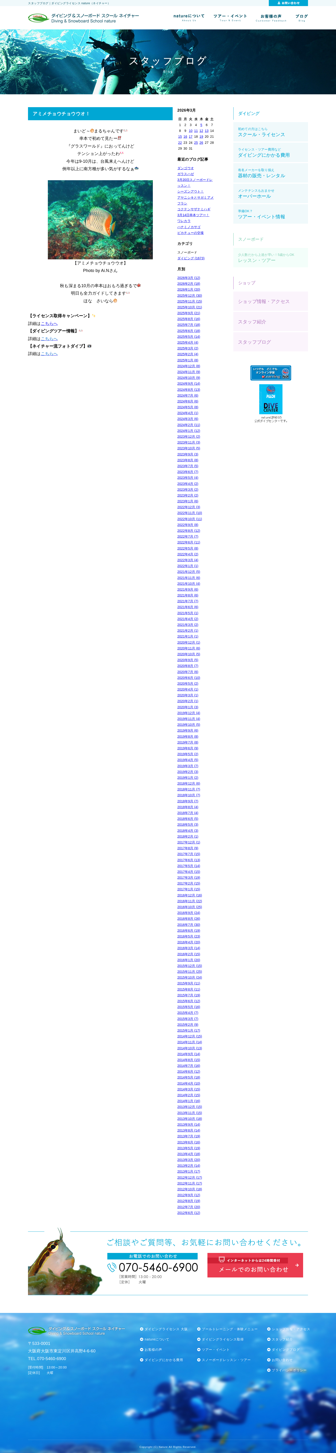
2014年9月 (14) (188, 1054)
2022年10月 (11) (189, 519)
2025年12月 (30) (189, 295)
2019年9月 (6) (187, 730)
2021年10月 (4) (188, 583)
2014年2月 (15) (188, 1095)
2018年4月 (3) (187, 830)
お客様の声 (153, 1349)
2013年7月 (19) (188, 1136)
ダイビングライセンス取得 (223, 1339)
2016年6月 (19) (188, 930)
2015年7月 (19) (188, 995)
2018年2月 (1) (187, 836)
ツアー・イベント (216, 1349)
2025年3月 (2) (187, 348)
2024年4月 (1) (187, 413)
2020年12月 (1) (188, 642)
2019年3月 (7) (187, 766)
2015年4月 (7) (187, 1013)
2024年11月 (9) (188, 372)
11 (196, 131)
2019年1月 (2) (187, 777)
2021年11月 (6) (188, 578)
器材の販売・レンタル (273, 173)
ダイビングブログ (286, 1349)
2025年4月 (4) (187, 342)
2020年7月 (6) (187, 672)
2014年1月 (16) (188, 1101)
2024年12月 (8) (188, 366)
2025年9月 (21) (188, 313)
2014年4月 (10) (188, 1083)
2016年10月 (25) (189, 907)
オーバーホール (273, 194)
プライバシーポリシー (289, 1370)
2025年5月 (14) (188, 337)
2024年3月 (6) (187, 419)
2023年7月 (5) (187, 466)
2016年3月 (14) (188, 948)
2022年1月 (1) (187, 566)
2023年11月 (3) (188, 442)
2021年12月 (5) (188, 572)
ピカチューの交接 (190, 233)
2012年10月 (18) (189, 1189)
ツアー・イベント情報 (273, 214)
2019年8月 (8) (187, 736)
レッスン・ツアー (273, 258)
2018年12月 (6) (188, 783)
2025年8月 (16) (188, 319)
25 (196, 143)
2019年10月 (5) (188, 724)
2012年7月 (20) (188, 1207)
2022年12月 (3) (188, 507)
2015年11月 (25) (189, 971)
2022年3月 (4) (187, 560)
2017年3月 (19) (188, 877)
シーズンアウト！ (190, 191)
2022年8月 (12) (188, 531)
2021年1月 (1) (187, 636)
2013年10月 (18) (189, 1119)
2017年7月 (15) (188, 854)
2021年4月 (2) (187, 619)
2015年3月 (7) (187, 1019)
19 (201, 136)
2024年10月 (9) (188, 378)
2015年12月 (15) (189, 966)
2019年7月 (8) (187, 742)
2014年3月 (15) (188, 1089)
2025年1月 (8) (187, 360)
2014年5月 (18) (188, 1077)
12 (201, 131)
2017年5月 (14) (188, 866)
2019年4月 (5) (187, 760)
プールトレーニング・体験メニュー (230, 1329)
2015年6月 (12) (188, 1001)
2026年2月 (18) (188, 284)
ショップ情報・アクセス (264, 301)
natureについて (157, 1339)
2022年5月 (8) (187, 548)
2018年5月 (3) (187, 824)
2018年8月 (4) (187, 807)
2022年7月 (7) (187, 536)
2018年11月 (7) (188, 789)
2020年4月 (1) (187, 689)
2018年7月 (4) (187, 813)
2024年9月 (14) (188, 383)
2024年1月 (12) (188, 431)
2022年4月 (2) (187, 554)
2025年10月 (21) (189, 307)
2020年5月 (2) (187, 683)
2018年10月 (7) (188, 795)
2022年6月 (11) (188, 542)
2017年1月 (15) (188, 889)
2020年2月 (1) (187, 701)
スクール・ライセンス (273, 132)
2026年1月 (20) (188, 289)
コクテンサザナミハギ (193, 209)
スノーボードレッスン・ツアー (226, 1360)
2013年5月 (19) (188, 1148)
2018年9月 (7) (187, 801)
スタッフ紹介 (252, 321)
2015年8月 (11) (188, 989)
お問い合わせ (282, 1360)
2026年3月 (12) (188, 278)
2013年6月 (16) (188, 1142)
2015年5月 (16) (188, 1007)
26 (201, 143)
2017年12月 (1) (188, 842)
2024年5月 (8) (187, 407)
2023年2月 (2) (187, 495)
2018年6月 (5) (187, 819)
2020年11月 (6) (188, 648)
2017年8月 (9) (187, 848)
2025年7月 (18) (188, 325)
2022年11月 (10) (189, 513)
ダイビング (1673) (191, 258)
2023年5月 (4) (187, 478)
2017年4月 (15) (188, 872)
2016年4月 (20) (188, 942)
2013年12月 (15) (189, 1107)
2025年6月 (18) (188, 331)
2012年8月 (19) (188, 1201)
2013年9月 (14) (188, 1124)
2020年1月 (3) (187, 707)
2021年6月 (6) (187, 607)
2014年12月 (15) (189, 1036)
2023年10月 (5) (188, 448)
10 (190, 131)
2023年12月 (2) (188, 436)
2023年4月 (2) (187, 484)
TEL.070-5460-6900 (47, 1358)
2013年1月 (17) (188, 1171)
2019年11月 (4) (188, 719)
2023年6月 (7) (187, 472)
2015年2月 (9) (187, 1024)
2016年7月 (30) (188, 925)
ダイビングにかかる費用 (273, 153)
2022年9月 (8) (187, 525)
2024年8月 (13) (188, 389)
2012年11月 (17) (189, 1183)
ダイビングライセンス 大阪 (166, 1329)
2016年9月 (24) (188, 913)
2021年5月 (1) (187, 613)
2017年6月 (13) (188, 860)
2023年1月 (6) (187, 501)
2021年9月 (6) (187, 589)
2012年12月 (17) (189, 1177)
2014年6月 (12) (188, 1071)
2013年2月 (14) (188, 1165)
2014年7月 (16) (188, 1066)
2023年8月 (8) (187, 460)
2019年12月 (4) (188, 713)
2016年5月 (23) (188, 936)
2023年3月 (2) (187, 489)
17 (190, 136)
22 (180, 143)
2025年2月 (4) (187, 354)
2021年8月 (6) (187, 595)
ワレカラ (184, 221)
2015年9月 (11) (188, 983)
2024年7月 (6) (187, 395)
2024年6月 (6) (187, 401)
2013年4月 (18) (188, 1154)
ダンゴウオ (185, 168)
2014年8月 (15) (188, 1060)
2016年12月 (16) (189, 895)
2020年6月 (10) (188, 678)
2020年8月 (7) (187, 666)
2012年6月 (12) (188, 1213)
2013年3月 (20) (188, 1160)
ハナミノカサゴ (188, 227)
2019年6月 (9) (187, 748)
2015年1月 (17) (188, 1030)
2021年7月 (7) (187, 601)
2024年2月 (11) (188, 425)
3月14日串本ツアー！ (193, 215)
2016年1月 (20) (188, 960)
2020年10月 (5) (188, 654)
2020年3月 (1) (187, 695)
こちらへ (49, 323)
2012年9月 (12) (188, 1195)
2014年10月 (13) (189, 1048)
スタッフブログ (254, 342)
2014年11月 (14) (189, 1042)
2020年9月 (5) (187, 660)
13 (207, 131)
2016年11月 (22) (189, 901)
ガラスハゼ (185, 174)
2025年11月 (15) (189, 301)
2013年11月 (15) (189, 1113)
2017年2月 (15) (188, 883)
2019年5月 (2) (187, 754)
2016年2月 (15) (188, 954)
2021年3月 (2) (187, 625)
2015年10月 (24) (189, 977)
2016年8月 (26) (188, 918)
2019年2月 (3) (187, 772)
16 (185, 136)
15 (180, 136)
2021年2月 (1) (187, 630)
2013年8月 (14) (188, 1130)
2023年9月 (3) (187, 454)
